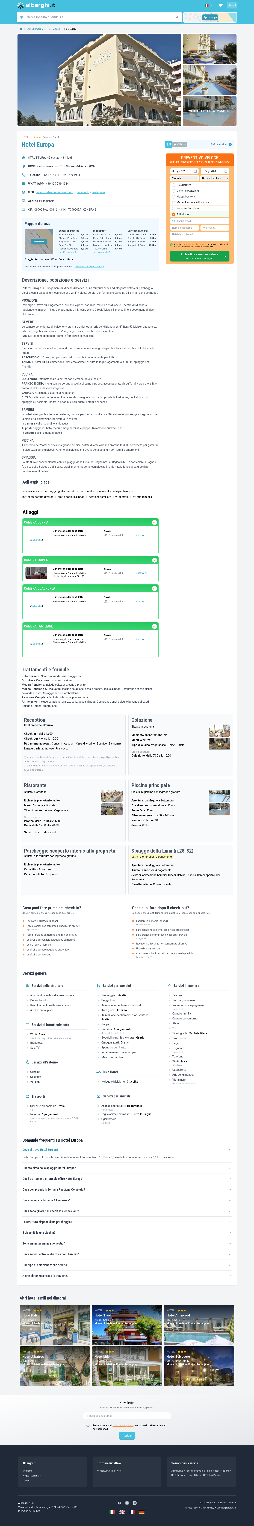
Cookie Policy (207, 1508)
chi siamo (27, 1471)
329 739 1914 (71, 175)
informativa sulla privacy (194, 244)
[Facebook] (119, 1503)
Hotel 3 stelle (194, 1475)
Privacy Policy (192, 1508)
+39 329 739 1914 (57, 183)
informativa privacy (123, 1425)
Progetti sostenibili (31, 1476)
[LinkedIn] (135, 1503)
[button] (208, 5)
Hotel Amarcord (178, 1315)
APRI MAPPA (39, 241)
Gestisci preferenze (226, 1508)
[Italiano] (112, 1512)
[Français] (132, 1512)
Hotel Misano (53, 29)
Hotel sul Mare (178, 1475)
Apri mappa (210, 17)
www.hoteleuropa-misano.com (54, 192)
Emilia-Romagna (35, 29)
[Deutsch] (142, 1512)
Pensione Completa (195, 1471)
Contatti (26, 1481)
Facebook (83, 192)
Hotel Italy (30, 1315)
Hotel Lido (102, 1356)
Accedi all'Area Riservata (109, 1471)
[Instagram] (127, 1503)
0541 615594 (51, 175)
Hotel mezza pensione (218, 1471)
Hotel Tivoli (103, 1315)
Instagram (98, 192)
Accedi (232, 5)
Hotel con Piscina (212, 1475)
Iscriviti (127, 1435)
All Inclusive (177, 1471)
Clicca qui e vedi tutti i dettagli (89, 266)
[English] (122, 1512)
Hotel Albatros (33, 1356)
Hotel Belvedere (178, 1356)
